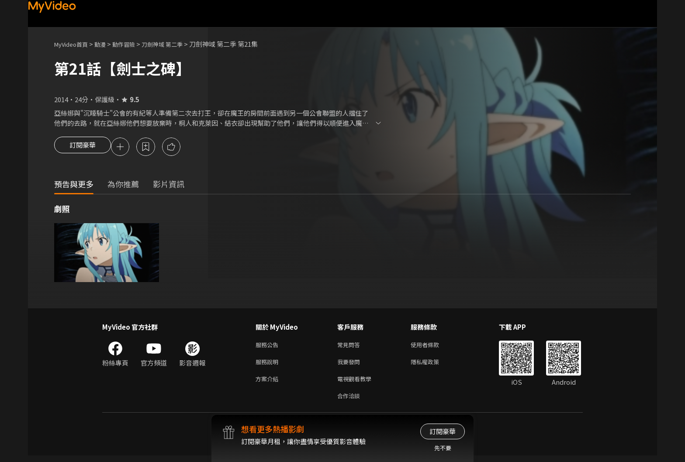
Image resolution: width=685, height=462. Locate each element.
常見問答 (350, 346)
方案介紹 (269, 383)
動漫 (107, 43)
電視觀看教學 (357, 383)
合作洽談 (350, 401)
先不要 (442, 448)
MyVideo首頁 (74, 43)
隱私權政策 (432, 364)
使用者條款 (432, 346)
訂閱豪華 (82, 147)
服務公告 (269, 346)
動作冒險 (133, 43)
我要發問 (350, 364)
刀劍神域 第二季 (176, 43)
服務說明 (269, 364)
